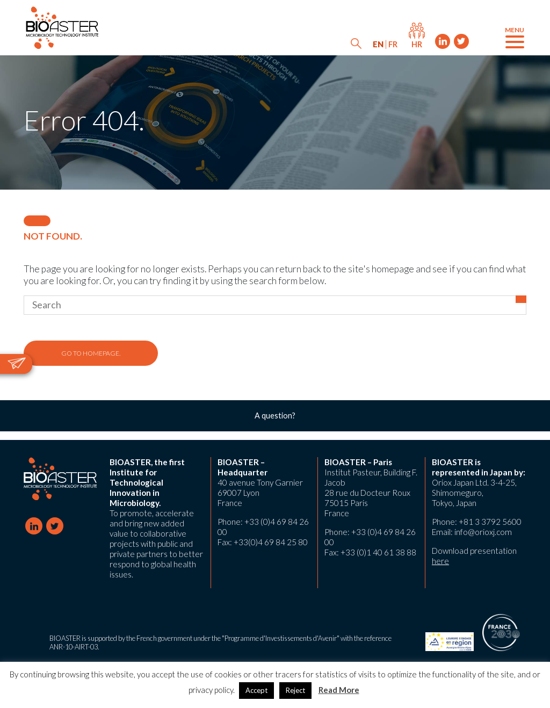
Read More (339, 690)
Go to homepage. (90, 353)
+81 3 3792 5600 (490, 521)
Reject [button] (295, 690)
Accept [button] (256, 690)
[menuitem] (378, 44)
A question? (275, 415)
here (440, 561)
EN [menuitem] (378, 44)
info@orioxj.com (483, 532)
